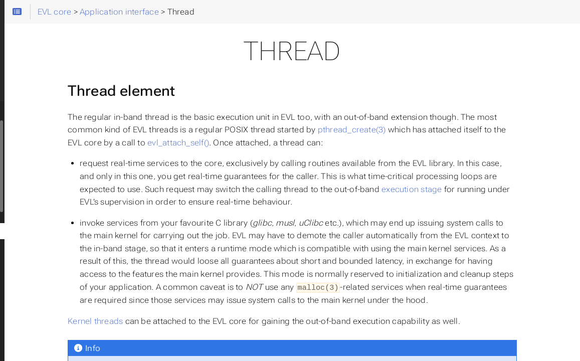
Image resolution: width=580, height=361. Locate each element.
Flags (33, 295)
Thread (36, 231)
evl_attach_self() (477, 142)
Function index (50, 199)
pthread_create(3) (210, 142)
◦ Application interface (55, 183)
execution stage (289, 215)
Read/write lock (51, 263)
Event (34, 279)
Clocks (36, 327)
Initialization (45, 215)
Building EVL (38, 102)
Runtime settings (46, 118)
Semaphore (44, 311)
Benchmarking (42, 166)
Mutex (35, 247)
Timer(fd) (40, 343)
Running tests (40, 134)
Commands (37, 150)
